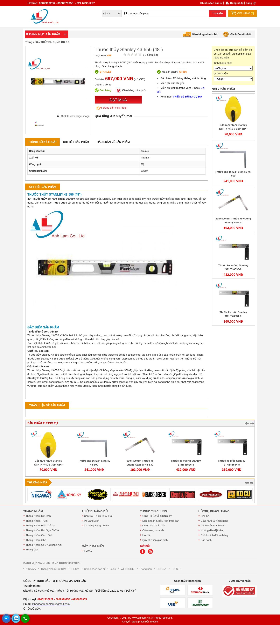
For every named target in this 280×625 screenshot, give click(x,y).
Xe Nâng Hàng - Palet (96, 525)
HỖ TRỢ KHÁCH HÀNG (213, 511)
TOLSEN (176, 569)
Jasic (113, 569)
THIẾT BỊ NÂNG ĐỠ (95, 511)
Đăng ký (251, 3)
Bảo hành (206, 540)
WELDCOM (127, 569)
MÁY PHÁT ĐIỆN (93, 546)
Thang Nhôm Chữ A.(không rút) (44, 544)
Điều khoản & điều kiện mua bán (160, 520)
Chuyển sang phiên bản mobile (140, 621)
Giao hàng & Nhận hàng (214, 520)
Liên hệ (205, 515)
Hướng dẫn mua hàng (112, 108)
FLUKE (88, 550)
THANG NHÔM (33, 511)
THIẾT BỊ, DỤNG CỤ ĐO (54, 42)
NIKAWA (31, 569)
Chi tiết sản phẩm (76, 142)
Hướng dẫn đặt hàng (212, 530)
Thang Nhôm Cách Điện (39, 535)
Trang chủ (31, 42)
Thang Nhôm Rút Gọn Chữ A (42, 530)
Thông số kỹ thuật (42, 142)
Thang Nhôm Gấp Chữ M (40, 525)
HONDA (161, 569)
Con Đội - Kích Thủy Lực (98, 515)
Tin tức (75, 569)
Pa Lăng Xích (91, 520)
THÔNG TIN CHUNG (153, 511)
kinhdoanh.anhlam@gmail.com (51, 604)
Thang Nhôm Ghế (36, 540)
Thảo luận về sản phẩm (112, 142)
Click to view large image (75, 116)
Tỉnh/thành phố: (223, 63)
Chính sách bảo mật (153, 525)
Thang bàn (32, 549)
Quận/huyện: (221, 73)
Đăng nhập (236, 3)
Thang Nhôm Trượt (36, 520)
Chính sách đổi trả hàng (214, 535)
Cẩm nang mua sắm (153, 530)
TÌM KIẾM (217, 13)
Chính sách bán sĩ (211, 3)
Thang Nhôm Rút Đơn (38, 515)
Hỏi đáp (146, 535)
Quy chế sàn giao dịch (155, 540)
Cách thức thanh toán (213, 525)
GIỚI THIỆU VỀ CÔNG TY (157, 515)
